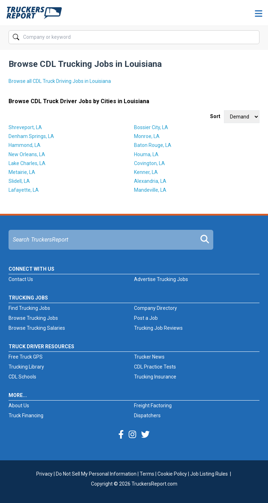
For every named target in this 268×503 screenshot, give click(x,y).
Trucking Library (26, 367)
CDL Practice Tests (155, 367)
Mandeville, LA (150, 190)
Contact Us (21, 279)
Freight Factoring (153, 405)
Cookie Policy (172, 474)
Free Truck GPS (26, 357)
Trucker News (149, 357)
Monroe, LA (147, 136)
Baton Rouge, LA (152, 145)
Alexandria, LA (150, 181)
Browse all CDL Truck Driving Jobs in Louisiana (60, 81)
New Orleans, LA (27, 154)
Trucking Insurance (155, 377)
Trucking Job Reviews (158, 328)
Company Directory (155, 308)
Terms (147, 474)
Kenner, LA (146, 172)
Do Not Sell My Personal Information (96, 474)
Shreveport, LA (25, 127)
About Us (19, 405)
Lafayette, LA (24, 190)
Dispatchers (147, 415)
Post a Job (146, 318)
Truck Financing (26, 415)
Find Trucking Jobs (29, 308)
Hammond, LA (25, 145)
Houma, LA (146, 154)
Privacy (44, 474)
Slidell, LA (19, 181)
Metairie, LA (22, 172)
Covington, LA (149, 163)
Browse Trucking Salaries (37, 328)
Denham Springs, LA (31, 136)
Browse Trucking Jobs (33, 318)
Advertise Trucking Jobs (161, 279)
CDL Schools (22, 377)
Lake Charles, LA (27, 163)
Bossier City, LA (151, 127)
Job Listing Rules (209, 474)
